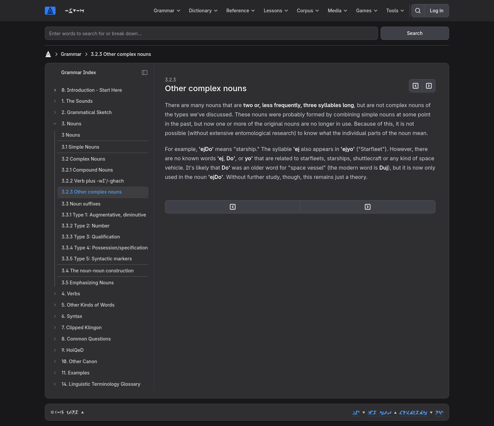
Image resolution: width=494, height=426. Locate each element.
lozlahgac (413, 412)
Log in (436, 10)
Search (415, 33)
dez (356, 412)
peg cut (379, 412)
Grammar (71, 54)
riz (439, 412)
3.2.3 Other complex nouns (121, 54)
